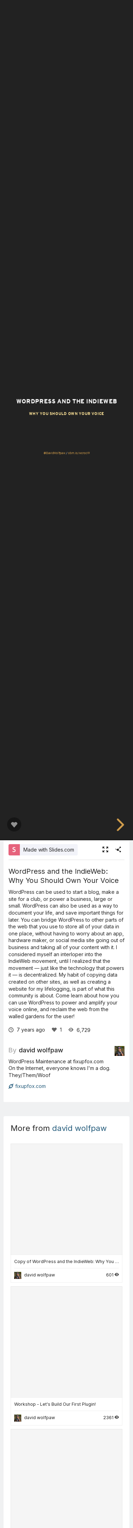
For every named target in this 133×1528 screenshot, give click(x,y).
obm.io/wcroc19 (79, 452)
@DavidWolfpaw (54, 452)
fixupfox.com (27, 1086)
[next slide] (119, 824)
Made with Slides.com (48, 850)
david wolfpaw (41, 1050)
